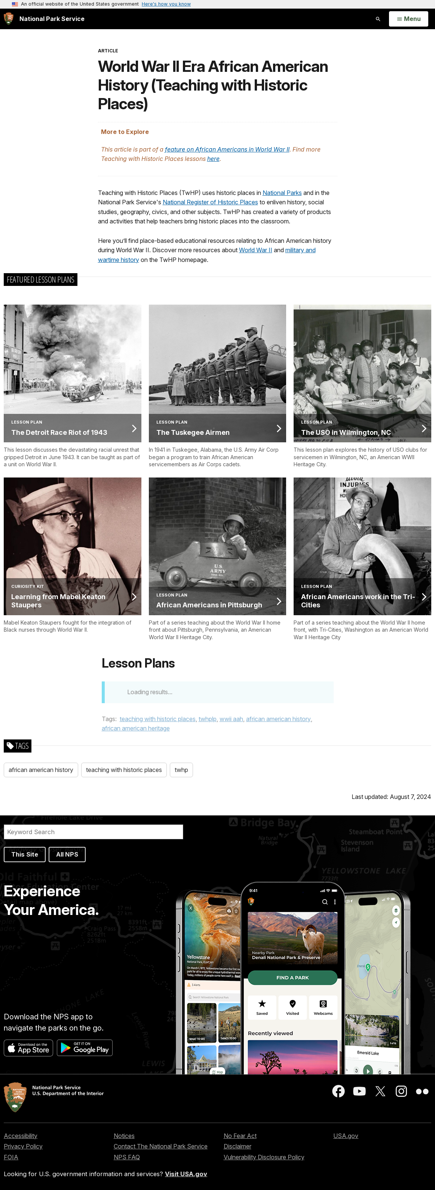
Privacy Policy (23, 1146)
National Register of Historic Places (210, 202)
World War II (255, 250)
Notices (124, 1135)
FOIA (11, 1157)
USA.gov (345, 1135)
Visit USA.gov (186, 1174)
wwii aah (231, 719)
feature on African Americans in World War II (227, 149)
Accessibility (20, 1135)
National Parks (282, 192)
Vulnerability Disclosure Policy (264, 1157)
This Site (24, 854)
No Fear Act (240, 1135)
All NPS (67, 854)
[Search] (93, 831)
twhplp (208, 719)
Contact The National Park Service (161, 1146)
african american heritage (136, 728)
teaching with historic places (158, 719)
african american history (278, 719)
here (213, 158)
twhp (181, 769)
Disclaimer (237, 1146)
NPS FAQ (127, 1157)
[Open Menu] (408, 19)
